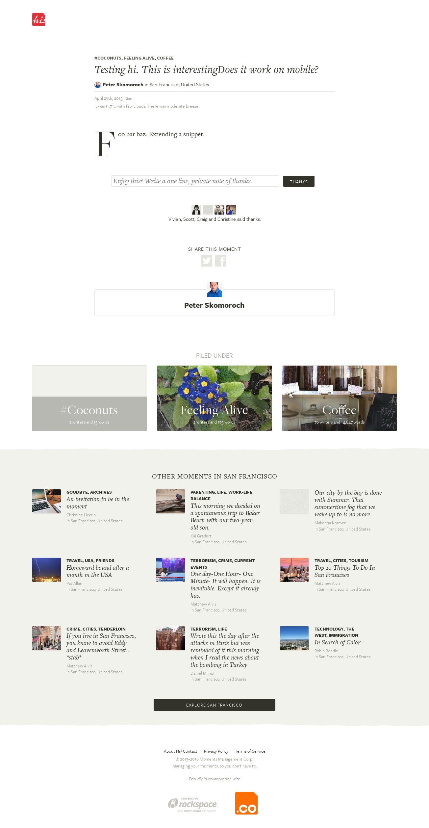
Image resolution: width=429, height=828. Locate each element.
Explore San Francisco (214, 705)
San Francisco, (179, 84)
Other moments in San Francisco (214, 476)
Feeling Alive (139, 58)
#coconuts (107, 58)
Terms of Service (250, 751)
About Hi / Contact (180, 751)
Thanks (299, 181)
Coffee (165, 58)
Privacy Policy (216, 751)
